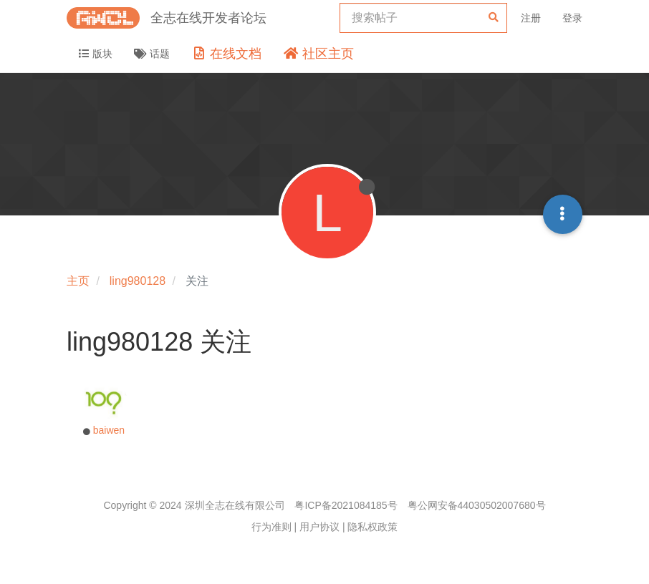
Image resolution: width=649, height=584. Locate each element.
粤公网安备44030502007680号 (477, 505)
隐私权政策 (372, 526)
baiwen (109, 430)
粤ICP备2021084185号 (345, 505)
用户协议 (319, 526)
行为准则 (271, 526)
